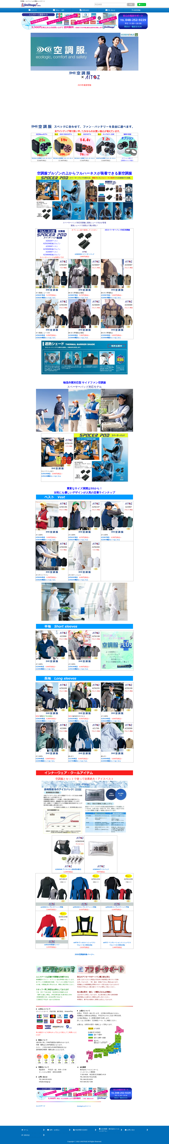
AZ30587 (104, 295)
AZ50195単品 (46, 473)
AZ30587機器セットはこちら (111, 297)
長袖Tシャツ (55, 945)
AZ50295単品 (73, 718)
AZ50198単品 (73, 666)
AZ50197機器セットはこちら (78, 540)
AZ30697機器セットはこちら (78, 297)
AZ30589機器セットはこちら (111, 337)
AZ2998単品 (40, 666)
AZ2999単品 (40, 758)
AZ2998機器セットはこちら (45, 669)
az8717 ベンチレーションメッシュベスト (117, 942)
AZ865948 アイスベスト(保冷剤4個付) (68, 869)
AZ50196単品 (40, 537)
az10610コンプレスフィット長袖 (52, 907)
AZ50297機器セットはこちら (46, 297)
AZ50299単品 (40, 335)
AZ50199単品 (105, 718)
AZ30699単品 (73, 335)
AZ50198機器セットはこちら (78, 669)
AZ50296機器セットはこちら (46, 580)
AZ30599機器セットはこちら (111, 761)
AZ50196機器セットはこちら (46, 540)
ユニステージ (40, 1106)
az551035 (109, 907)
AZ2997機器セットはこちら (110, 540)
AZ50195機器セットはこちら (51, 476)
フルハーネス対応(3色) (117, 945)
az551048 (47, 945)
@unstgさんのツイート (84, 1106)
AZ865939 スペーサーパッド (84, 254)
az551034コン (78, 907)
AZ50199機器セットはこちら (111, 721)
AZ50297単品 (40, 295)
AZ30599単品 (105, 758)
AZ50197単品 (73, 537)
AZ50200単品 (73, 577)
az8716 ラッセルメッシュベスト (84, 942)
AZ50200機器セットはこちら (78, 580)
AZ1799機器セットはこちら (77, 761)
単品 (108, 295)
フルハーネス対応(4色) (84, 945)
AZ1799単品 (72, 758)
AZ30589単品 (105, 335)
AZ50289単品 (40, 718)
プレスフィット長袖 (89, 907)
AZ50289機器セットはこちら (46, 721)
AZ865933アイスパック (101, 869)
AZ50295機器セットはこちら (78, 721)
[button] (136, 10)
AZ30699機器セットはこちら (78, 337)
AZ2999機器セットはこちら (45, 761)
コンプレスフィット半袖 (120, 907)
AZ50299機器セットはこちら (46, 337)
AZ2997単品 (105, 537)
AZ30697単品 (73, 295)
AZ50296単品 (40, 577)
